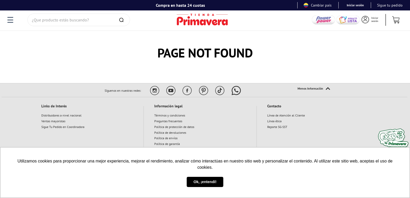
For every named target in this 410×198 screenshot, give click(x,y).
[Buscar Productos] (122, 20)
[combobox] (78, 20)
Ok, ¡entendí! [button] (205, 182)
